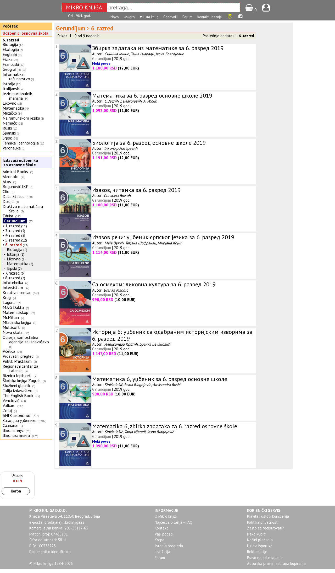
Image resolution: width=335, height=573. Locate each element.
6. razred (11, 39)
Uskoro (129, 16)
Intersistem (13, 287)
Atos (7, 181)
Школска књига (16, 435)
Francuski (11, 64)
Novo (114, 16)
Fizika (8, 59)
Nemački (10, 123)
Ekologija (11, 49)
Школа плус (13, 430)
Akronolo (11, 176)
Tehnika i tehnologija (21, 143)
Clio (6, 191)
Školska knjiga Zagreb (22, 380)
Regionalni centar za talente (20, 368)
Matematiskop (15, 312)
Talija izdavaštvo (17, 390)
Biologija (10, 44)
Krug (7, 297)
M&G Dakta (13, 307)
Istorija (9, 83)
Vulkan (9, 405)
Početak (10, 26)
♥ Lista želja (149, 16)
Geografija (12, 69)
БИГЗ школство (16, 415)
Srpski (8, 138)
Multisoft (11, 327)
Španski (9, 133)
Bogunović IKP (15, 186)
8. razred (12, 277)
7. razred (12, 273)
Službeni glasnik (16, 385)
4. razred (12, 235)
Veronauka (12, 148)
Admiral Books (15, 171)
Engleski (10, 54)
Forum (187, 16)
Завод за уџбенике (19, 420)
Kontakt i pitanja (209, 16)
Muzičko (10, 113)
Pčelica (9, 351)
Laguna (9, 302)
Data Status (13, 196)
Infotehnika (13, 282)
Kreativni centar (17, 292)
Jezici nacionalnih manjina (17, 96)
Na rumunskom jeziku (21, 118)
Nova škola (13, 332)
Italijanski (11, 88)
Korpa (16, 491)
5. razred (12, 240)
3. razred (12, 230)
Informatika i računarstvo (16, 76)
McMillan (11, 317)
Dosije (8, 201)
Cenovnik (170, 16)
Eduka (8, 215)
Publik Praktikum (17, 361)
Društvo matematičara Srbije (23, 208)
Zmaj (7, 410)
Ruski (7, 128)
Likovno (9, 103)
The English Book (18, 395)
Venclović (11, 400)
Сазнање (10, 425)
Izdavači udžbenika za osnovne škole (19, 162)
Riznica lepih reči (17, 375)
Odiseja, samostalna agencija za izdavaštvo (26, 339)
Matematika (13, 108)
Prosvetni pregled (18, 356)
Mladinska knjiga (17, 322)
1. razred (12, 225)
